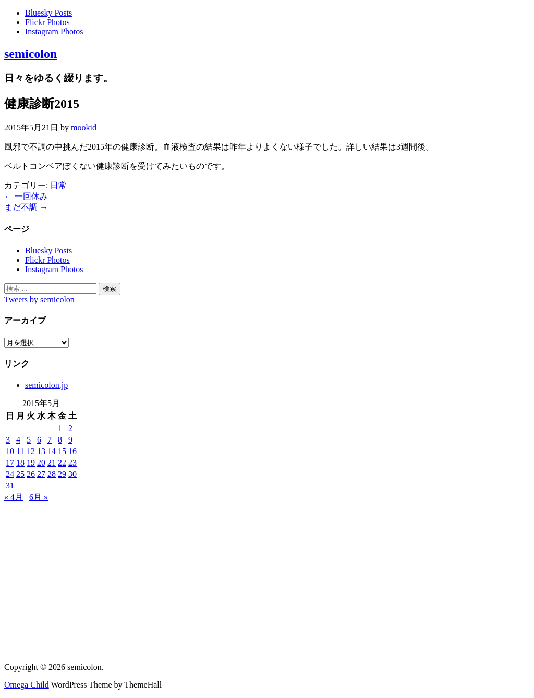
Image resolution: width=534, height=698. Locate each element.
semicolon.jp (46, 385)
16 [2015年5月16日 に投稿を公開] (72, 451)
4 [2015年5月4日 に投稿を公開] (18, 439)
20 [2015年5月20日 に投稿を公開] (41, 462)
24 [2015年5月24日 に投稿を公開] (10, 474)
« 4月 (13, 497)
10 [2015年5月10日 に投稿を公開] (10, 451)
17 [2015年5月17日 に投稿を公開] (10, 462)
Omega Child (26, 684)
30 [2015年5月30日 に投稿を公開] (72, 474)
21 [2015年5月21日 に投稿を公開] (51, 462)
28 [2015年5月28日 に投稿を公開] (51, 474)
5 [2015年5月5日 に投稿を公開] (29, 439)
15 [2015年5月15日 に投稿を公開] (62, 451)
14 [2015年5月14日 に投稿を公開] (51, 451)
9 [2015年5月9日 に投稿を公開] (70, 439)
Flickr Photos (47, 22)
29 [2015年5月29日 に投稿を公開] (62, 474)
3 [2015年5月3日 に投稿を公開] (8, 439)
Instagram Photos (54, 31)
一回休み (26, 196)
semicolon (30, 53)
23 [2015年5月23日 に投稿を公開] (72, 462)
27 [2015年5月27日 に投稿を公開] (41, 474)
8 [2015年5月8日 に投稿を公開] (60, 439)
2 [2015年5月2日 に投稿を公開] (70, 428)
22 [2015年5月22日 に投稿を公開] (62, 462)
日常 (58, 185)
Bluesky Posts (48, 12)
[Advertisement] (267, 581)
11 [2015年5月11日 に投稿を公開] (20, 451)
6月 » (38, 497)
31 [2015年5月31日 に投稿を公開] (10, 485)
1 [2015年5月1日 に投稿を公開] (60, 428)
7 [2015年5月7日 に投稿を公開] (49, 439)
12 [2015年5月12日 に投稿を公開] (31, 451)
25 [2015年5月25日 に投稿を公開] (20, 474)
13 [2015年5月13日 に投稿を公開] (41, 451)
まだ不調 (26, 207)
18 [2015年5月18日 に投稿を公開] (20, 462)
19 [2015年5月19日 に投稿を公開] (31, 462)
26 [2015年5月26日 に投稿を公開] (31, 474)
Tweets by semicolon (39, 299)
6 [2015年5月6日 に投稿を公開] (39, 439)
